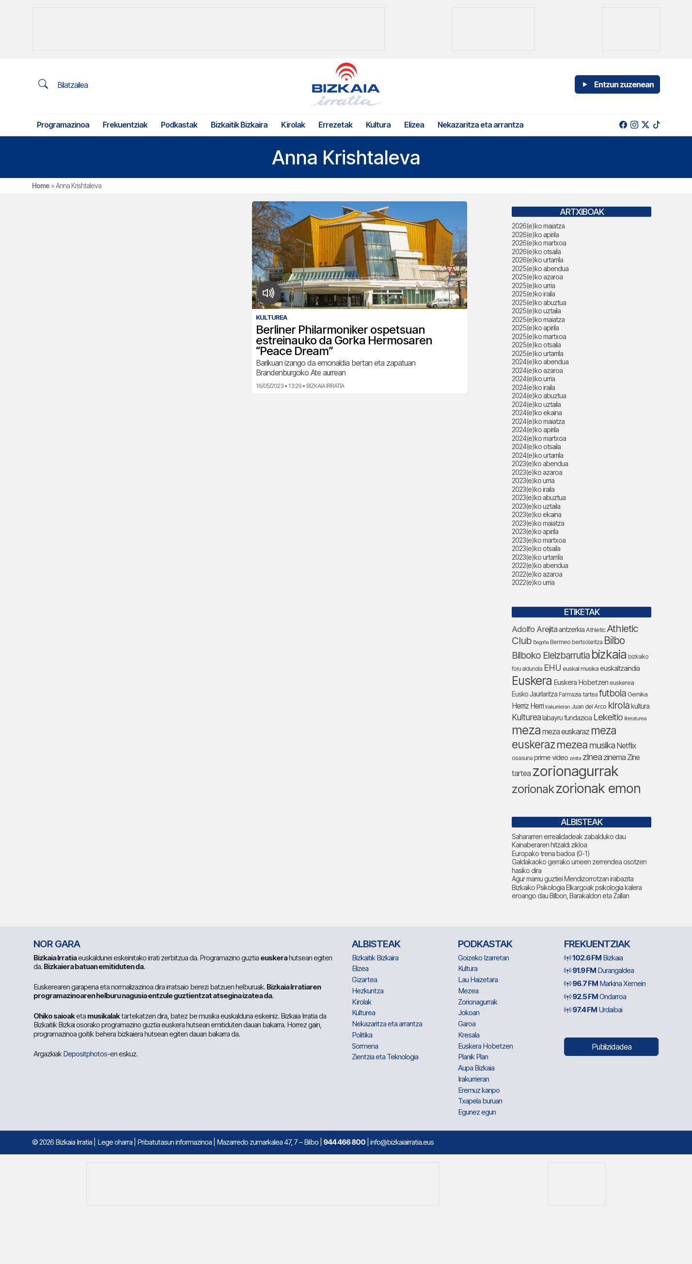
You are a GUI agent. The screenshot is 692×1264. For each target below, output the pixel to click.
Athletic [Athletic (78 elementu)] (595, 629)
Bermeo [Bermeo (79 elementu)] (560, 642)
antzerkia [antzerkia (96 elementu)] (571, 629)
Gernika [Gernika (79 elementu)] (637, 694)
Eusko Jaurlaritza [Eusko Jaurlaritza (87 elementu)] (534, 694)
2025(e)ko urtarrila (537, 353)
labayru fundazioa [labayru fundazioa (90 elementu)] (567, 717)
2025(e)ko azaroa (537, 277)
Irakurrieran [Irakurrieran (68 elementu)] (557, 706)
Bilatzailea (63, 84)
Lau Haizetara (478, 979)
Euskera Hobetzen (485, 1046)
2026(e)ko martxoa (539, 243)
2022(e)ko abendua (540, 565)
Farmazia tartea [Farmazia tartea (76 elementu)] (578, 694)
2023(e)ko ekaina (536, 514)
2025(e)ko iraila (533, 294)
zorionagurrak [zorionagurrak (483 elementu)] (575, 770)
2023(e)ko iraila (533, 489)
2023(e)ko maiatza (538, 523)
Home (40, 185)
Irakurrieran (473, 1079)
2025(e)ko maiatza (538, 319)
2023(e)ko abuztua (539, 497)
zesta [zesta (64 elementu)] (575, 758)
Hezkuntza (367, 990)
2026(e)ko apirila (535, 234)
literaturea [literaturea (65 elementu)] (635, 718)
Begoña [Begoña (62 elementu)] (541, 642)
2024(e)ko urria (533, 378)
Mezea (468, 990)
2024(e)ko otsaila (536, 446)
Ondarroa (595, 996)
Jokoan (468, 1012)
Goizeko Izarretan (483, 957)
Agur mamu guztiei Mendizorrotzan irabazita (572, 879)
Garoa (466, 1023)
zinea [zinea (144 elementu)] (592, 756)
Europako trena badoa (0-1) (551, 853)
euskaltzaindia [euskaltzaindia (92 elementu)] (620, 668)
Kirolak (293, 125)
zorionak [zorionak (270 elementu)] (533, 789)
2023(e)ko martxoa (539, 540)
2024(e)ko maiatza (538, 421)
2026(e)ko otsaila (536, 251)
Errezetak (335, 125)
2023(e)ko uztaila (536, 506)
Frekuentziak (125, 125)
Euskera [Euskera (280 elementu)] (532, 680)
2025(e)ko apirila (535, 328)
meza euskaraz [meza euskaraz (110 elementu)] (565, 731)
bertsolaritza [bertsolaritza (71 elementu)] (587, 642)
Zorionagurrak (477, 1001)
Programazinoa (63, 125)
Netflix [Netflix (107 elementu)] (626, 745)
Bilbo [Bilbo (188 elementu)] (614, 640)
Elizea (414, 125)
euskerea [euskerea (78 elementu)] (622, 682)
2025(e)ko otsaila (536, 344)
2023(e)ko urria (533, 480)
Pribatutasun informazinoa (174, 1142)
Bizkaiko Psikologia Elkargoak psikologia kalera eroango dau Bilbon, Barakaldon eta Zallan (577, 891)
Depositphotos (85, 1053)
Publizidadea (611, 1047)
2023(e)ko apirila (535, 531)
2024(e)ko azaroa (537, 370)
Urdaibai (593, 1009)
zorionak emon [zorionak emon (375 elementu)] (598, 788)
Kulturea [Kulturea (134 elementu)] (526, 717)
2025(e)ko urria (533, 285)
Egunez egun (477, 1112)
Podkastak (179, 125)
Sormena (365, 1046)
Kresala (468, 1034)
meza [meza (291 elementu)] (526, 730)
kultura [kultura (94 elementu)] (640, 706)
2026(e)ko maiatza (538, 226)
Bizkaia (593, 957)
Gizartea (364, 979)
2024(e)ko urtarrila (537, 455)
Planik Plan (473, 1056)
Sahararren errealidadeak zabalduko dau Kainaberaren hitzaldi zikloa (569, 840)
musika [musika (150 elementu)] (602, 745)
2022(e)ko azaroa (537, 574)
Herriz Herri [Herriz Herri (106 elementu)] (528, 706)
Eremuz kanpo (479, 1090)
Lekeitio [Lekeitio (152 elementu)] (608, 717)
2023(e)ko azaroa (537, 472)
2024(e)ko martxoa (539, 438)
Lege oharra (114, 1142)
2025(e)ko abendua (540, 268)
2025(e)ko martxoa (539, 336)
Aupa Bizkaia (476, 1067)
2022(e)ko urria (533, 582)
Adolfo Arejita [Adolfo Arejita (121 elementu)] (534, 629)
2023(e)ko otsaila (536, 548)
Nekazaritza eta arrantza (480, 125)
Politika (362, 1034)
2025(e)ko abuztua (539, 302)
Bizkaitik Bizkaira (239, 125)
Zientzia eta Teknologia (385, 1056)
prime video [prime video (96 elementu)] (551, 757)
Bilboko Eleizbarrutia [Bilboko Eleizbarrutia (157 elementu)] (551, 655)
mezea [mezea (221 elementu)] (572, 744)
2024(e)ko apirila (535, 429)
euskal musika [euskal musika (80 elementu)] (580, 668)
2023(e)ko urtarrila (537, 557)
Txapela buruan (480, 1100)
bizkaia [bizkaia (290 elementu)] (609, 654)
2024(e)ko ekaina (537, 412)
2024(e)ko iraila (533, 387)
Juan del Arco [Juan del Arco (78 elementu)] (588, 706)
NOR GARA (56, 944)
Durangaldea (599, 970)
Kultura (378, 125)
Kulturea (363, 1012)
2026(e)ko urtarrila (537, 260)
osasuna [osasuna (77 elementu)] (522, 758)
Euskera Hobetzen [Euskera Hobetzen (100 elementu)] (580, 682)
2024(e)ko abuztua (539, 395)
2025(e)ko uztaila (536, 311)
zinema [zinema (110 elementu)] (614, 757)
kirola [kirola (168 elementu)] (618, 705)
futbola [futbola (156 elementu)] (612, 693)
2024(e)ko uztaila (536, 404)
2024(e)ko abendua (540, 361)
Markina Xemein (604, 983)
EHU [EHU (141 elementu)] (552, 667)
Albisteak (376, 944)
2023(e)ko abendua (540, 463)
